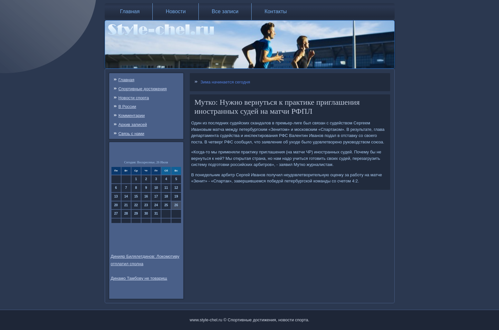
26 (176, 205)
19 (176, 196)
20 (116, 205)
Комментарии (132, 115)
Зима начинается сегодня (225, 82)
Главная (130, 11)
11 (166, 187)
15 (136, 196)
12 (176, 187)
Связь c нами (131, 133)
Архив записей (133, 124)
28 (126, 213)
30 (146, 213)
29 (136, 213)
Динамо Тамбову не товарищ (139, 278)
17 (156, 196)
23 (146, 205)
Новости (176, 11)
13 (116, 196)
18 (166, 196)
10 (156, 187)
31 (156, 213)
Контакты (275, 11)
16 (146, 196)
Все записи (225, 11)
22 (136, 205)
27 (116, 213)
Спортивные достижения (143, 88)
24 (156, 205)
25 (166, 205)
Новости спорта (134, 97)
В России (127, 106)
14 (126, 196)
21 (126, 205)
